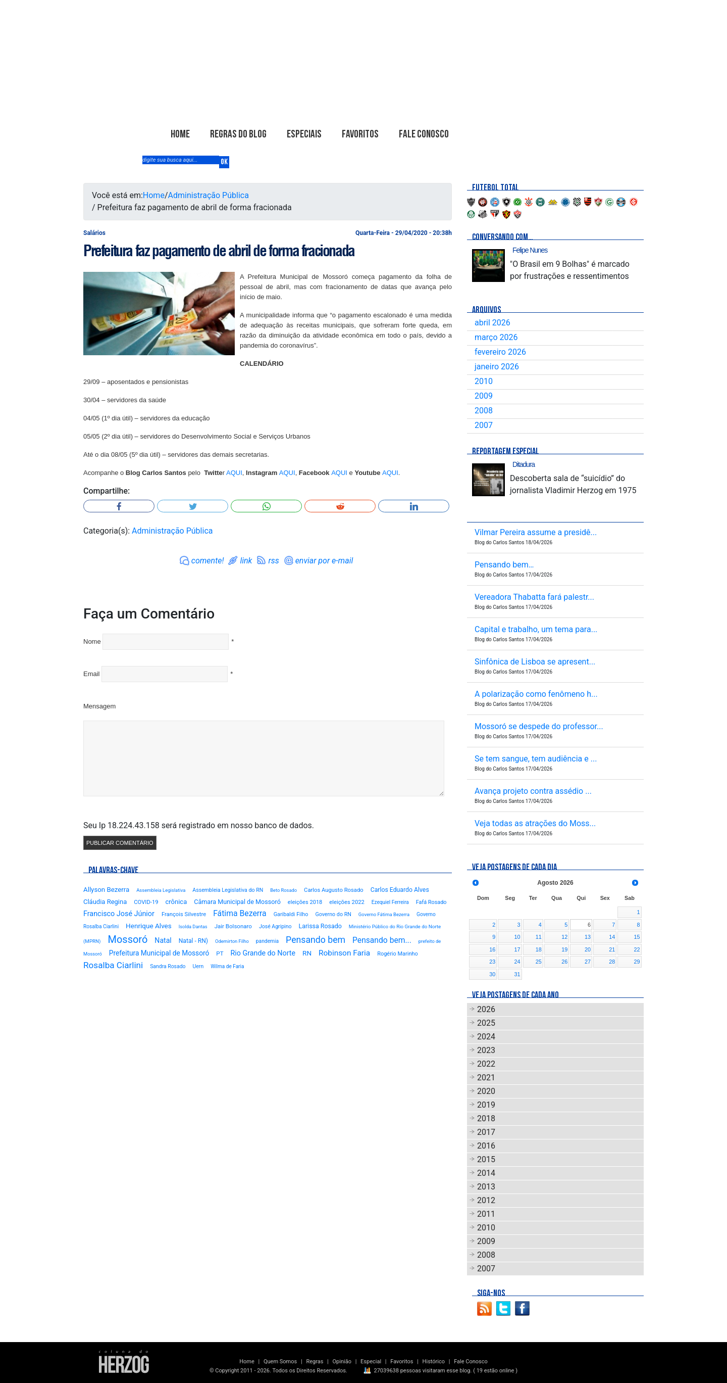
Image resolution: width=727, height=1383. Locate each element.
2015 (486, 1159)
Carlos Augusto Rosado (334, 890)
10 (517, 937)
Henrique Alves (149, 926)
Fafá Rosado (431, 902)
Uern (197, 966)
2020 (486, 1091)
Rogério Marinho (397, 953)
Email (91, 674)
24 (517, 962)
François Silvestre (184, 914)
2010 (484, 381)
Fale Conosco (424, 134)
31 (517, 974)
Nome (92, 641)
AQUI (234, 472)
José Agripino (275, 926)
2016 (486, 1146)
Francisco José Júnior (118, 914)
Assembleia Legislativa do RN (227, 890)
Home (180, 134)
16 (492, 949)
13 (588, 937)
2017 (486, 1132)
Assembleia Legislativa (160, 890)
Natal (162, 940)
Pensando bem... (381, 940)
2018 (486, 1118)
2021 (486, 1077)
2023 (486, 1050)
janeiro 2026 (497, 366)
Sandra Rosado (167, 966)
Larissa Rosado (319, 926)
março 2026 (496, 337)
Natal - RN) (193, 940)
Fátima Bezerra (240, 913)
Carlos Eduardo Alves (400, 889)
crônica (176, 901)
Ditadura (523, 464)
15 (637, 937)
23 (492, 962)
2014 (486, 1173)
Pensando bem (315, 940)
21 (612, 949)
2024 (486, 1036)
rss (273, 560)
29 (637, 962)
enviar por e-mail (324, 560)
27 (588, 962)
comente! (207, 560)
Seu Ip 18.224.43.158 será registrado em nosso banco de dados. (198, 825)
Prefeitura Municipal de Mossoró (159, 953)
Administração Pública (208, 195)
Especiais (304, 134)
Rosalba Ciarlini (113, 965)
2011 (486, 1214)
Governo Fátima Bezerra (383, 914)
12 (564, 937)
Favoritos (360, 134)
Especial (370, 1361)
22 (637, 949)
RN (306, 953)
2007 (484, 425)
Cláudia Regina (105, 901)
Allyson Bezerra (106, 889)
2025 (486, 1023)
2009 (484, 396)
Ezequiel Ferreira (390, 902)
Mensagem (99, 706)
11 (539, 937)
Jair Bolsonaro (233, 926)
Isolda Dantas (193, 926)
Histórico (434, 1361)
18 (539, 949)
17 (517, 949)
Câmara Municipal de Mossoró (237, 901)
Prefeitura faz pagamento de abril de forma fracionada (218, 250)
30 (492, 974)
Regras (314, 1361)
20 (588, 949)
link (246, 560)
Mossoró (127, 939)
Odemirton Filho (232, 941)
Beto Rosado (283, 890)
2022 (486, 1064)
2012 (486, 1200)
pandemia (267, 941)
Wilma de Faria (227, 966)
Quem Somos (280, 1361)
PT (219, 953)
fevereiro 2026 (500, 352)
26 (564, 962)
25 (539, 962)
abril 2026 (492, 322)
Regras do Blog (238, 134)
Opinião (342, 1361)
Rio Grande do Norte (262, 953)
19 (564, 949)
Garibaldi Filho (291, 914)
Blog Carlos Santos (203, 79)
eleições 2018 (305, 902)
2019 (486, 1105)
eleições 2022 (347, 902)
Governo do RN (333, 914)
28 (612, 962)
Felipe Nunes (529, 250)
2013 (486, 1186)
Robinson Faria (344, 953)
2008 (484, 410)
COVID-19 (146, 902)
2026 (486, 1009)
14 (612, 937)
